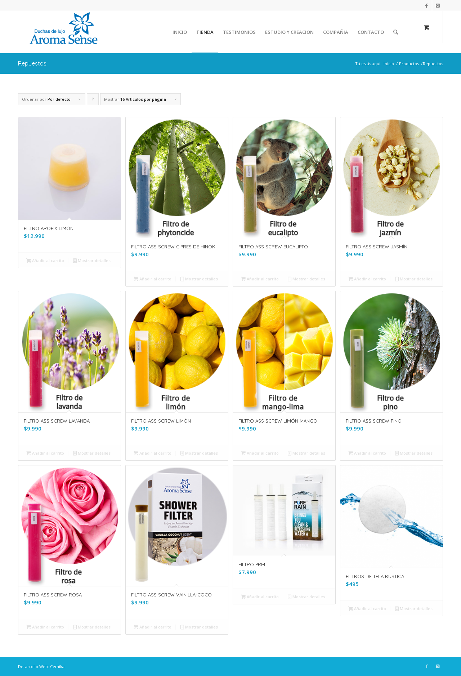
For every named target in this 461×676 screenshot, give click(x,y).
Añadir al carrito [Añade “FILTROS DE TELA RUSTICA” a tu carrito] (367, 608)
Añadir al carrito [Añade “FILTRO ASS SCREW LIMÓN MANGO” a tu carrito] (260, 453)
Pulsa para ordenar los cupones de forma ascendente (93, 100)
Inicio (389, 63)
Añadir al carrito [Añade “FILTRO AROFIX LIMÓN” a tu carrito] (45, 260)
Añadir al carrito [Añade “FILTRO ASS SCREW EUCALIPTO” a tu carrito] (260, 278)
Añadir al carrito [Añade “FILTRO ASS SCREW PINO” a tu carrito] (367, 453)
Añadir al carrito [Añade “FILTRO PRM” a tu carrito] (260, 596)
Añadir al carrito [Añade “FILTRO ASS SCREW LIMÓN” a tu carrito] (152, 453)
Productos (409, 63)
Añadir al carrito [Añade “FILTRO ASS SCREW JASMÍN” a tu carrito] (367, 278)
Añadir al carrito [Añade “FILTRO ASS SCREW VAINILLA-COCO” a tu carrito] (152, 626)
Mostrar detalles (92, 260)
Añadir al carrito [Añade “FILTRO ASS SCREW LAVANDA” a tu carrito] (45, 453)
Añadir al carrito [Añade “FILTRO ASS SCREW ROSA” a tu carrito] (45, 626)
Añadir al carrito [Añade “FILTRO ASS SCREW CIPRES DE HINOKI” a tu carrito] (152, 278)
